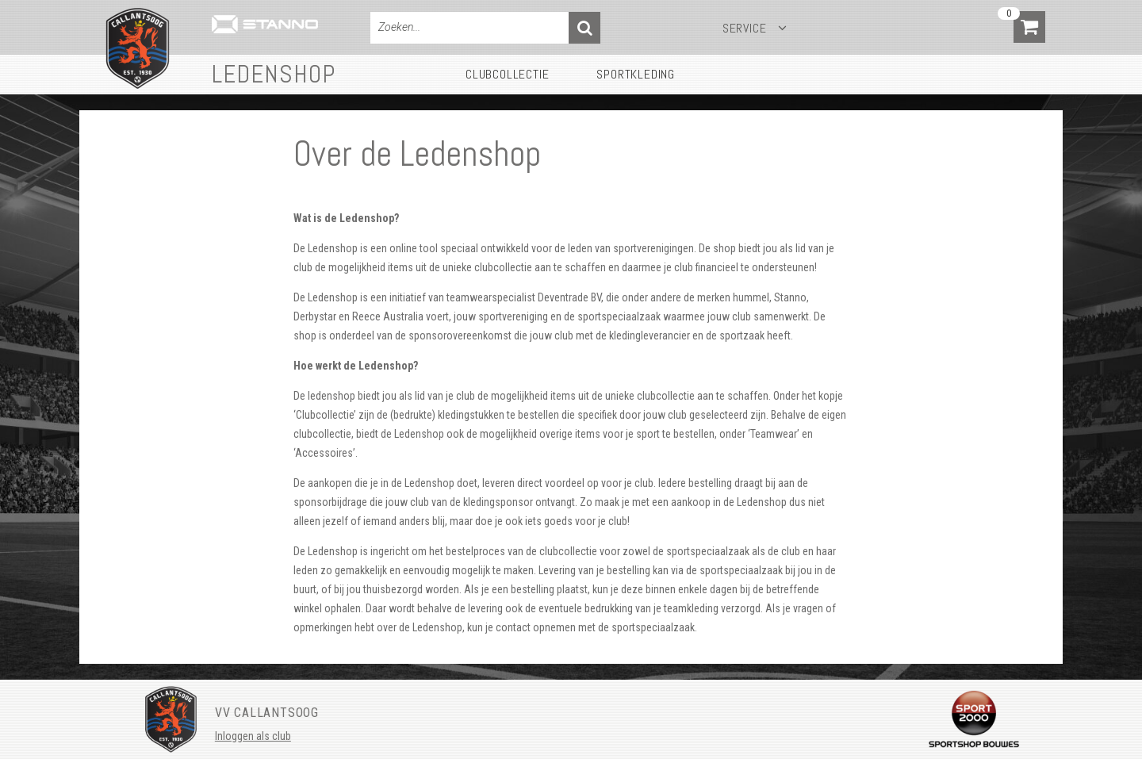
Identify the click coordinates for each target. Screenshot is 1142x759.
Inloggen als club (253, 736)
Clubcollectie (507, 74)
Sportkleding (635, 74)
